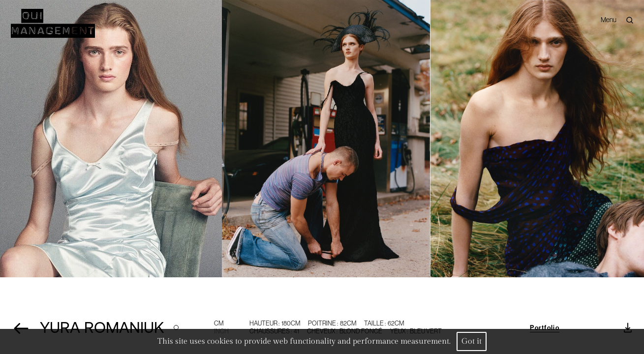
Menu (608, 20)
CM (218, 323)
